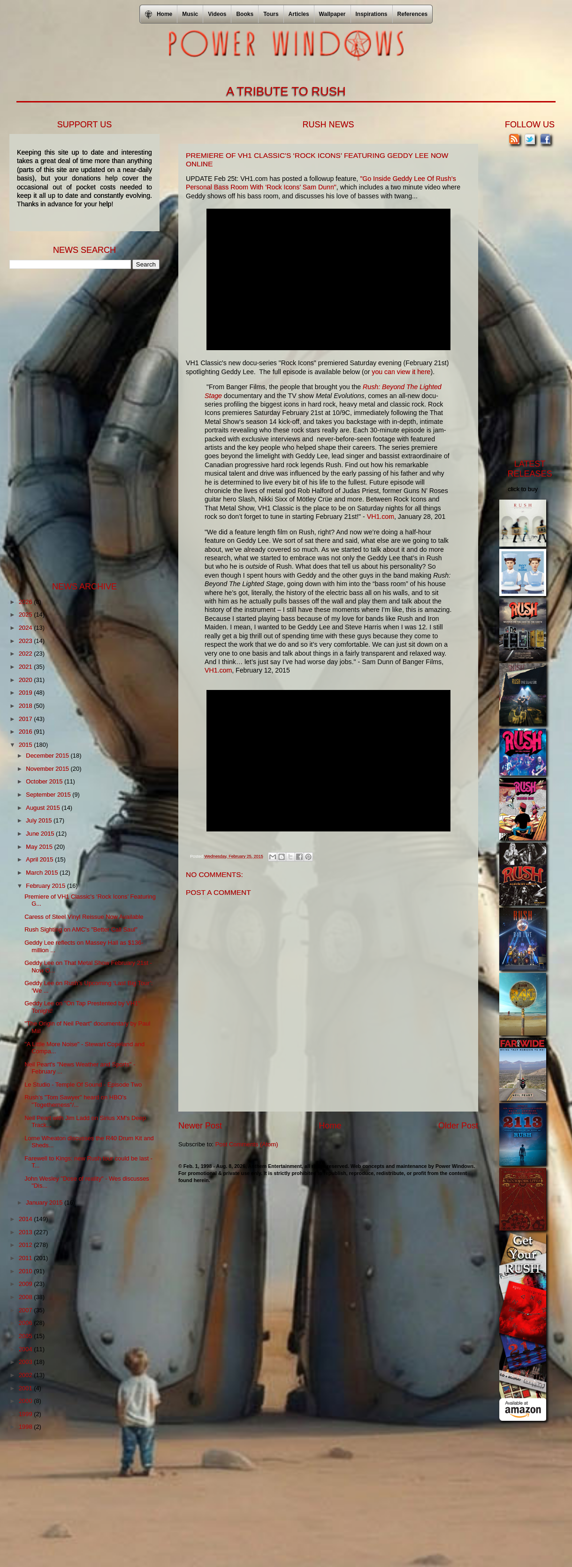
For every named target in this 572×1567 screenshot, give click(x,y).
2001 (26, 1388)
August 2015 (43, 807)
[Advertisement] (79, 424)
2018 (26, 705)
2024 (26, 627)
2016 (26, 731)
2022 (26, 653)
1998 (26, 1426)
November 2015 (48, 768)
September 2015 (49, 794)
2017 (26, 718)
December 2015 (48, 755)
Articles (299, 14)
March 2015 (43, 872)
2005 (26, 1336)
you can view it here (401, 372)
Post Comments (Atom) (246, 1144)
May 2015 (40, 846)
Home (330, 1125)
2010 (26, 1271)
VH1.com (380, 516)
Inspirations (372, 14)
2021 (26, 666)
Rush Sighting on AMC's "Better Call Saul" (80, 929)
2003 (26, 1361)
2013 (26, 1232)
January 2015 (45, 1202)
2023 (26, 640)
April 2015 (40, 859)
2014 (26, 1218)
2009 (26, 1283)
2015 (26, 744)
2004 (26, 1349)
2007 (26, 1310)
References (412, 14)
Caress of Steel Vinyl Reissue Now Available (84, 916)
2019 (26, 692)
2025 (26, 614)
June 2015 (41, 833)
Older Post (458, 1125)
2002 (26, 1375)
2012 (26, 1244)
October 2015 (45, 781)
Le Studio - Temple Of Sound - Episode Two (83, 1084)
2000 (26, 1400)
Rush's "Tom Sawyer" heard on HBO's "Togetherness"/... (75, 1101)
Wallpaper (332, 14)
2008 (26, 1297)
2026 (26, 601)
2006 (26, 1322)
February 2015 (46, 885)
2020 (26, 679)
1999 (26, 1414)
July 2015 (39, 820)
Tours (270, 14)
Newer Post (200, 1125)
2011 (26, 1257)
